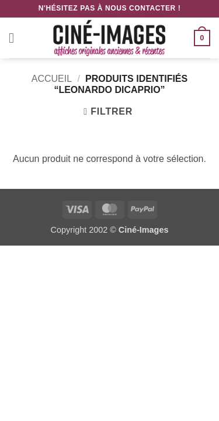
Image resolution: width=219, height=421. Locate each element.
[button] (16, 37)
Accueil (52, 79)
